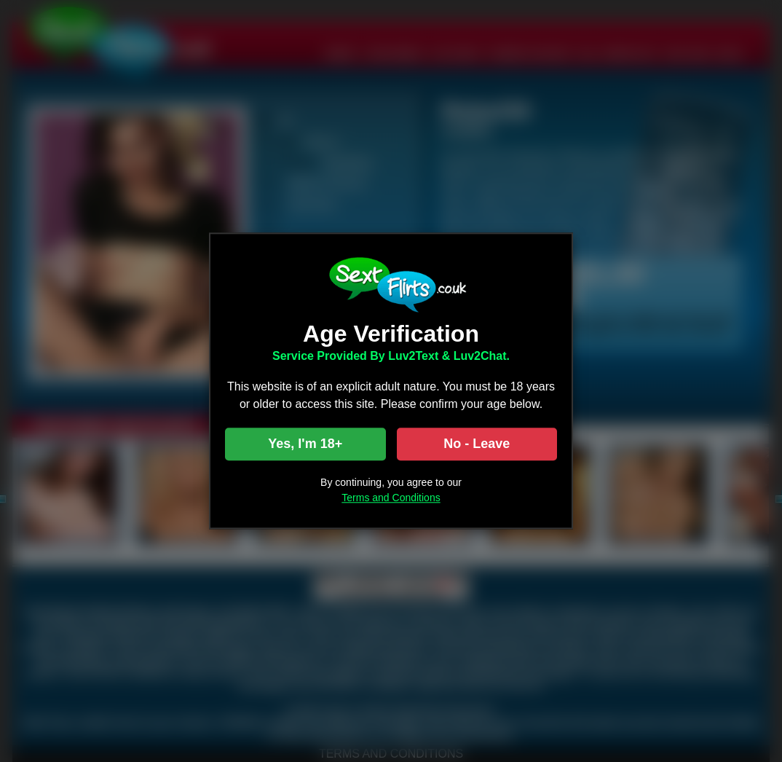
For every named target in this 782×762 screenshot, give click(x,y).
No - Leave (476, 444)
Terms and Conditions (390, 498)
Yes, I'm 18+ (305, 444)
